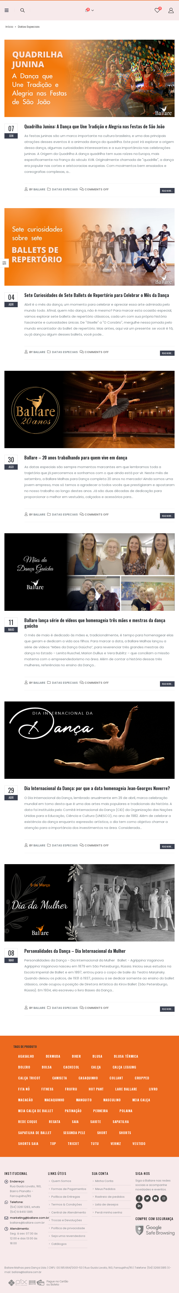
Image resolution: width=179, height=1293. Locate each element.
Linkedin (139, 1206)
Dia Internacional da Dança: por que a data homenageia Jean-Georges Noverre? (97, 788)
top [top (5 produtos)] (53, 1143)
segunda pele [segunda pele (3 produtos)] (74, 1132)
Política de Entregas (65, 1197)
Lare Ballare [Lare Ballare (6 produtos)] (126, 1089)
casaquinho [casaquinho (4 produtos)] (88, 1078)
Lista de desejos (106, 1204)
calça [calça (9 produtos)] (96, 1067)
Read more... (167, 190)
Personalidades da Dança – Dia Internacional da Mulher (75, 951)
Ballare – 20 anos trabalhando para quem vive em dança (75, 457)
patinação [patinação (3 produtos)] (73, 1110)
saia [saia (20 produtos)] (75, 1121)
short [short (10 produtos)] (102, 1132)
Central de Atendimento (68, 1212)
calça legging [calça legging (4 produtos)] (124, 1067)
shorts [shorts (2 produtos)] (125, 1132)
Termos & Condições (66, 1204)
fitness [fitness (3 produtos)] (47, 1089)
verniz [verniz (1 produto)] (116, 1143)
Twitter (147, 1198)
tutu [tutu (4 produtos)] (95, 1143)
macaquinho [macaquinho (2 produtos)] (54, 1100)
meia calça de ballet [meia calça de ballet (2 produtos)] (35, 1110)
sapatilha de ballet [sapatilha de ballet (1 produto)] (35, 1132)
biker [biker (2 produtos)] (76, 1056)
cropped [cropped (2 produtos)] (142, 1078)
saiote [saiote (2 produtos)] (95, 1121)
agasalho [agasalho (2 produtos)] (26, 1056)
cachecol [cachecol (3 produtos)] (71, 1067)
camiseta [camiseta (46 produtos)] (59, 1078)
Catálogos (59, 1244)
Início (9, 27)
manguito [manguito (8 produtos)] (84, 1100)
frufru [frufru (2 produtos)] (71, 1089)
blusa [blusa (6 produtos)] (97, 1056)
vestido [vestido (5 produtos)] (139, 1143)
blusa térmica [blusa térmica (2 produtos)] (126, 1056)
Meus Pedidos (105, 1189)
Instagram (163, 1198)
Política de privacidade (68, 1228)
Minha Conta (104, 1181)
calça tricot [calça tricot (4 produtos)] (29, 1078)
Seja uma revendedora (68, 1236)
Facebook (139, 1198)
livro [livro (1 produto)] (153, 1089)
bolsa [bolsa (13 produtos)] (47, 1067)
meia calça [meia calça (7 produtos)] (141, 1100)
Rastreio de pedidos (110, 1197)
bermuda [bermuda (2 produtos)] (53, 1056)
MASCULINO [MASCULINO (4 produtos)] (112, 1100)
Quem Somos (61, 1181)
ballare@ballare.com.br (27, 1223)
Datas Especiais (65, 189)
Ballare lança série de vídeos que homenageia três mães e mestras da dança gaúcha (94, 623)
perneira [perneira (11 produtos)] (100, 1110)
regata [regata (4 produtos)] (54, 1121)
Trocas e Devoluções (66, 1220)
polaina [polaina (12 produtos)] (125, 1110)
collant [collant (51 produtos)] (116, 1078)
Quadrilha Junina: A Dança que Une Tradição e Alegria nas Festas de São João (94, 126)
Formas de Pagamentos (68, 1189)
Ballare (39, 189)
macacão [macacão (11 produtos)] (25, 1100)
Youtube (155, 1198)
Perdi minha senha (108, 1212)
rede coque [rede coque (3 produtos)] (27, 1121)
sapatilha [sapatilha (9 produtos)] (121, 1121)
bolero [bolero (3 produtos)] (24, 1067)
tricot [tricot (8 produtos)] (73, 1143)
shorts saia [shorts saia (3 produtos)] (28, 1143)
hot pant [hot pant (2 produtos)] (96, 1089)
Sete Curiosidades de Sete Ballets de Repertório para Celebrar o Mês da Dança (96, 295)
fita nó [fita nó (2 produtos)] (24, 1089)
